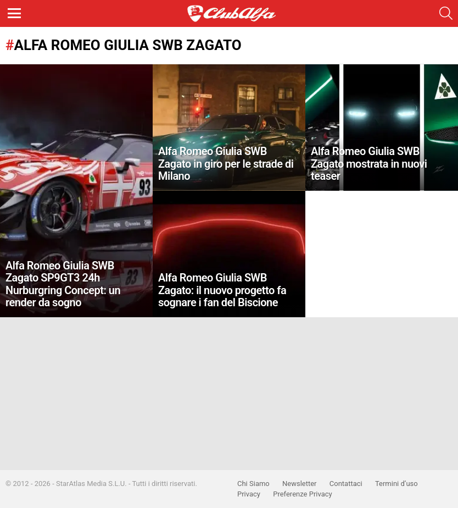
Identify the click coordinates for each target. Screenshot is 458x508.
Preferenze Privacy (302, 494)
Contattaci (345, 483)
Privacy (248, 494)
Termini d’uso (396, 483)
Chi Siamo (253, 483)
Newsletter (299, 483)
